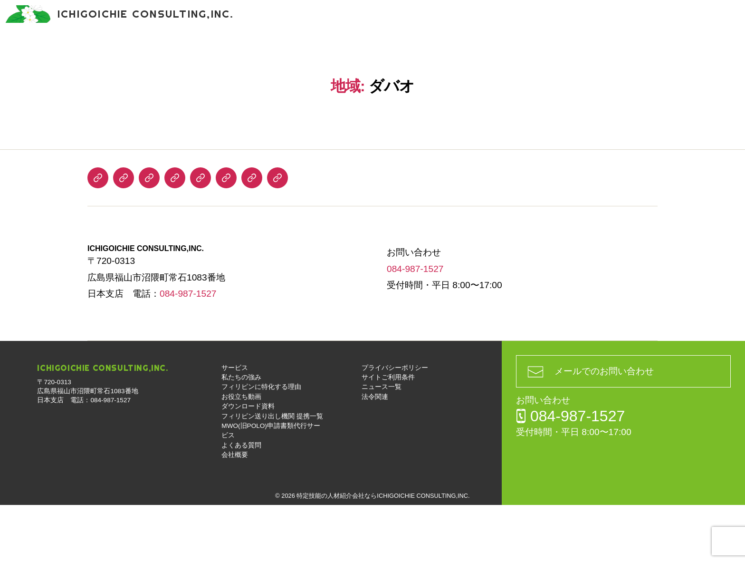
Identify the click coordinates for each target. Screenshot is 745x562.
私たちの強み (99, 52)
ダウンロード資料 (347, 52)
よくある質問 (697, 52)
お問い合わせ (721, 28)
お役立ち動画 (274, 52)
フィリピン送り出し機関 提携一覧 (453, 52)
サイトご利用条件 (388, 434)
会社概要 (372, 81)
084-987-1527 (645, 19)
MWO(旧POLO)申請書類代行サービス (592, 52)
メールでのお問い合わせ (604, 428)
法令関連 (375, 453)
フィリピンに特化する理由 (186, 52)
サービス (40, 52)
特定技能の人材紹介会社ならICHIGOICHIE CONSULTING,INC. (382, 552)
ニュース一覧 (381, 443)
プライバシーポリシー (395, 424)
